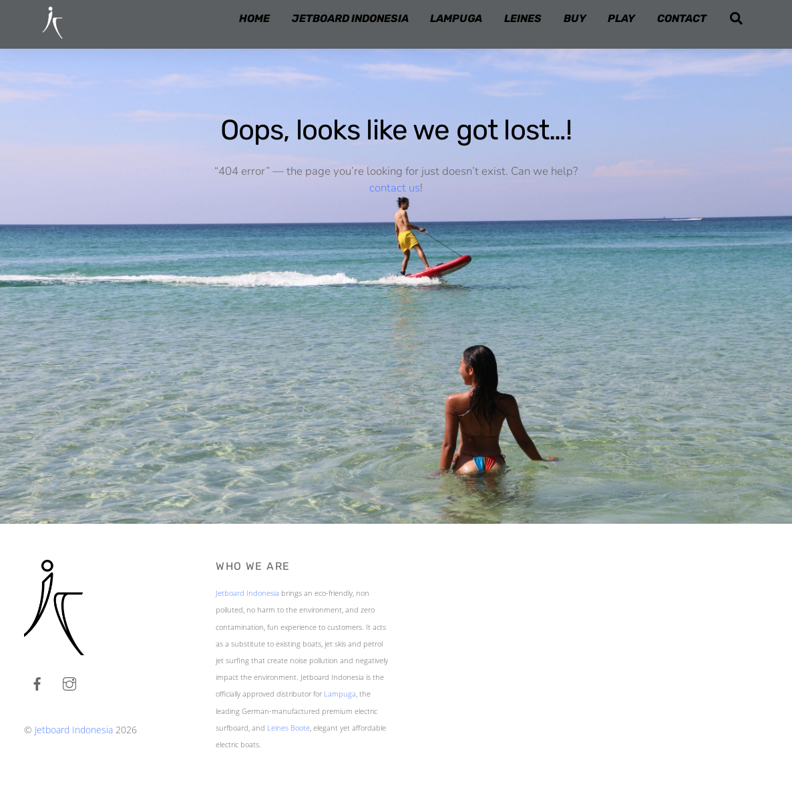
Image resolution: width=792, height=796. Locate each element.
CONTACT (682, 18)
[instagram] (69, 682)
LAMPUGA (456, 18)
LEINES (523, 18)
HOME (254, 18)
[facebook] (37, 682)
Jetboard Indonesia (74, 730)
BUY (575, 18)
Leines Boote (288, 728)
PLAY (621, 18)
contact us (394, 187)
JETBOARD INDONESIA (350, 18)
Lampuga (340, 694)
